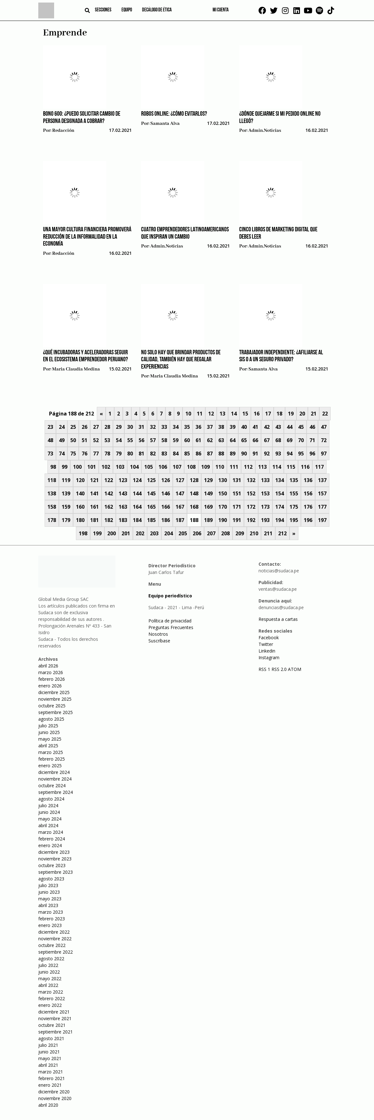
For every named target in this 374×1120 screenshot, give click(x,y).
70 (301, 440)
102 (106, 466)
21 (313, 413)
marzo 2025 (50, 752)
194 (279, 520)
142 (108, 493)
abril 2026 (48, 666)
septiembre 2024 (55, 792)
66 (255, 440)
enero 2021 (50, 1085)
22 (325, 413)
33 (164, 426)
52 (96, 440)
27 (96, 426)
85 (187, 453)
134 (279, 480)
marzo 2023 (50, 912)
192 (251, 520)
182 (108, 520)
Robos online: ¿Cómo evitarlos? (174, 114)
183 (123, 520)
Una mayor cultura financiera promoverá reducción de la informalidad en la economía (87, 237)
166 (165, 506)
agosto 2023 (51, 879)
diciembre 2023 (54, 852)
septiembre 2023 (55, 872)
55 (130, 440)
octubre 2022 (51, 945)
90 (244, 453)
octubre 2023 (51, 865)
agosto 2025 (51, 719)
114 (276, 466)
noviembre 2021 (55, 1018)
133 (265, 480)
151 (237, 493)
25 (73, 426)
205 (182, 533)
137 (322, 480)
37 (210, 426)
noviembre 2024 (55, 779)
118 (51, 480)
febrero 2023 (51, 919)
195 (294, 520)
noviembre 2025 (55, 699)
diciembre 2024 (54, 772)
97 (324, 453)
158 (51, 506)
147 (180, 493)
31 (141, 426)
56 (141, 440)
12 (211, 413)
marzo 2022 (50, 992)
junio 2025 (49, 732)
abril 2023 (48, 905)
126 (165, 480)
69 (289, 440)
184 (137, 520)
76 (84, 453)
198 (83, 533)
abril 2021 (48, 1065)
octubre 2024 (51, 785)
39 (232, 426)
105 (148, 466)
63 (221, 440)
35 (187, 426)
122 (108, 480)
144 (137, 493)
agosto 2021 (51, 1038)
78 (107, 453)
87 (210, 453)
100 (77, 466)
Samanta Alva (165, 123)
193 (265, 520)
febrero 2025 (51, 759)
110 (219, 466)
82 (153, 453)
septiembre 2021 (55, 1032)
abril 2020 (48, 1105)
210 (254, 533)
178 (51, 520)
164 (137, 506)
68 (278, 440)
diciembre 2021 (54, 1012)
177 (322, 506)
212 (282, 533)
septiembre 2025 (55, 712)
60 (187, 440)
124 (137, 480)
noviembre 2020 (55, 1098)
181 (94, 520)
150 (222, 493)
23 (50, 426)
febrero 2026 (51, 679)
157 (322, 493)
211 (268, 533)
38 (221, 426)
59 (175, 440)
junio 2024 (49, 812)
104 (134, 466)
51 (84, 440)
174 (279, 506)
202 (140, 533)
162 (108, 506)
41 (255, 426)
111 (234, 466)
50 (73, 440)
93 (278, 453)
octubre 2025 (51, 706)
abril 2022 (48, 985)
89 (232, 453)
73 (50, 453)
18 (279, 413)
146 (165, 493)
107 (177, 466)
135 (294, 480)
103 (120, 466)
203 (154, 533)
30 (130, 426)
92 (267, 453)
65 (244, 440)
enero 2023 (50, 925)
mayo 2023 (49, 899)
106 (163, 466)
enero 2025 (50, 766)
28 (107, 426)
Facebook (269, 637)
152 (251, 493)
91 (255, 453)
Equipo (127, 10)
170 (222, 506)
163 (123, 506)
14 (234, 413)
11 (200, 413)
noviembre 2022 (55, 939)
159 (66, 506)
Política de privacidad (169, 621)
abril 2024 (48, 825)
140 (80, 493)
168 (194, 506)
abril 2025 (48, 746)
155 (294, 493)
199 (97, 533)
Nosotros (158, 634)
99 (64, 466)
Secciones (103, 10)
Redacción (63, 130)
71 (312, 440)
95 (301, 453)
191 (237, 520)
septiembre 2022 (55, 952)
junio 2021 (49, 1052)
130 (222, 480)
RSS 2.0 (279, 669)
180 (80, 520)
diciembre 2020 (54, 1092)
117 (319, 466)
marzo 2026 (50, 672)
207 (211, 533)
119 (66, 480)
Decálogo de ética (157, 10)
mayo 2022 (49, 978)
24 (62, 426)
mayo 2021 (49, 1058)
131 (237, 480)
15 (245, 413)
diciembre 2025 (54, 692)
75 (73, 453)
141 (94, 493)
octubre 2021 (51, 1025)
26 (84, 426)
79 (119, 453)
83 (164, 453)
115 (291, 466)
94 (289, 453)
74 (62, 453)
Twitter (266, 644)
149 (208, 493)
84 (175, 453)
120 (80, 480)
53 (107, 440)
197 (322, 520)
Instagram (269, 657)
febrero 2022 (51, 998)
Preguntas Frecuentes (170, 627)
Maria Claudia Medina (76, 369)
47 (324, 426)
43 (278, 426)
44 (289, 426)
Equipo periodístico (170, 596)
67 (267, 440)
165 (151, 506)
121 (94, 480)
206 (197, 533)
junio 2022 (49, 972)
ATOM (294, 669)
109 (205, 466)
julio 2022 (48, 965)
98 (53, 466)
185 (151, 520)
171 (237, 506)
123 (123, 480)
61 (198, 440)
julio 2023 (48, 885)
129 (208, 480)
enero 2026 (50, 686)
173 (265, 506)
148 (194, 493)
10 (188, 413)
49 (62, 440)
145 (151, 493)
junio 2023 (49, 892)
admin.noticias (264, 130)
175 (294, 506)
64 (232, 440)
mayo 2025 (49, 739)
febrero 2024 (51, 839)
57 (153, 440)
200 (111, 533)
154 (279, 493)
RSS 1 (265, 669)
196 (308, 520)
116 (305, 466)
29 (119, 426)
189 (208, 520)
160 (80, 506)
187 (180, 520)
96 (312, 453)
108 (191, 466)
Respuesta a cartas (278, 619)
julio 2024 (48, 805)
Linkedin (267, 651)
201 (126, 533)
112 (248, 466)
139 (66, 493)
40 (244, 426)
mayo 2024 (49, 819)
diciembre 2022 (54, 932)
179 (66, 520)
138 (51, 493)
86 (198, 453)
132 (251, 480)
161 (94, 506)
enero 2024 (50, 845)
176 (308, 506)
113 (262, 466)
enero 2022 (50, 1005)
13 (222, 413)
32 (153, 426)
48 (50, 440)
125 (151, 480)
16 (256, 413)
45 (301, 426)
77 (96, 453)
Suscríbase (159, 641)
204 (168, 533)
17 (268, 413)
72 (324, 440)
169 (208, 506)
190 (222, 520)
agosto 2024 (51, 799)
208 (225, 533)
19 (291, 413)
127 (180, 480)
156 (308, 493)
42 (267, 426)
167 (180, 506)
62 (210, 440)
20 (302, 413)
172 (251, 506)
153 (265, 493)
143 (123, 493)
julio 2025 (48, 726)
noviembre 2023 (55, 859)
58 (164, 440)
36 (198, 426)
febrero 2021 (51, 1078)
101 (91, 466)
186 (165, 520)
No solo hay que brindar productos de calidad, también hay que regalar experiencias (181, 360)
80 (130, 453)
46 (312, 426)
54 (119, 440)
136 (308, 480)
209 (239, 533)
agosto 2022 (51, 959)
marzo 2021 (50, 1072)
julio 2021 (48, 1045)
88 (221, 453)
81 (141, 453)
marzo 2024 (50, 832)
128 (194, 480)
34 (175, 426)
